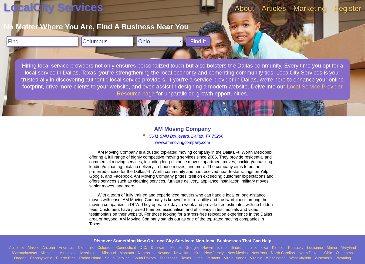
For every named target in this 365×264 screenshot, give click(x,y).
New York (259, 253)
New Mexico (237, 253)
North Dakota (310, 253)
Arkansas (66, 248)
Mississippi (89, 253)
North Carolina (283, 253)
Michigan (48, 253)
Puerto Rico (66, 258)
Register (347, 8)
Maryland (348, 248)
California (86, 248)
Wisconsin (323, 258)
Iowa (264, 248)
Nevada (163, 253)
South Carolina (117, 258)
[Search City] (107, 41)
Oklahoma (344, 253)
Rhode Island (90, 258)
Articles (273, 8)
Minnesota (68, 253)
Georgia (192, 248)
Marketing (309, 8)
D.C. (143, 248)
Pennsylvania (41, 258)
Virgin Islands (235, 258)
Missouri (109, 253)
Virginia (256, 258)
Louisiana (315, 248)
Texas (186, 258)
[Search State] (159, 41)
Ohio (328, 253)
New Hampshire (187, 253)
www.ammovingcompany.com (182, 142)
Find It (198, 41)
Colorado (104, 248)
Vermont (213, 258)
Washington (276, 258)
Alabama (16, 248)
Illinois (235, 248)
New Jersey (214, 253)
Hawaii (207, 248)
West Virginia (300, 258)
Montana (127, 253)
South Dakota (144, 258)
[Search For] (42, 41)
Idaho (221, 248)
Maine (332, 248)
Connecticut (126, 248)
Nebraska (146, 253)
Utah (199, 258)
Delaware (159, 248)
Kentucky (296, 248)
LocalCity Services (53, 7)
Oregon (20, 258)
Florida (176, 248)
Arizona (48, 248)
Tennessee (168, 258)
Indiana (250, 248)
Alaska (33, 248)
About (244, 8)
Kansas (278, 248)
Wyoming (343, 258)
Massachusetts (24, 253)
